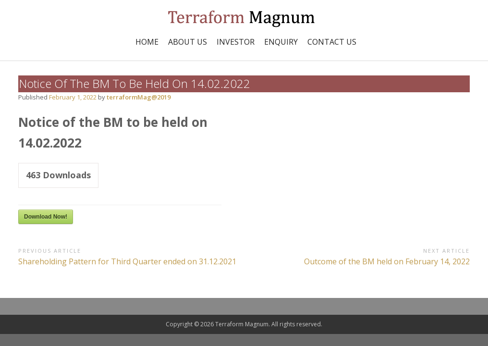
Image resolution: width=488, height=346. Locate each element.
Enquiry (281, 42)
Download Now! (45, 216)
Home (147, 42)
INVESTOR (236, 42)
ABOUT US (187, 42)
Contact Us (331, 42)
